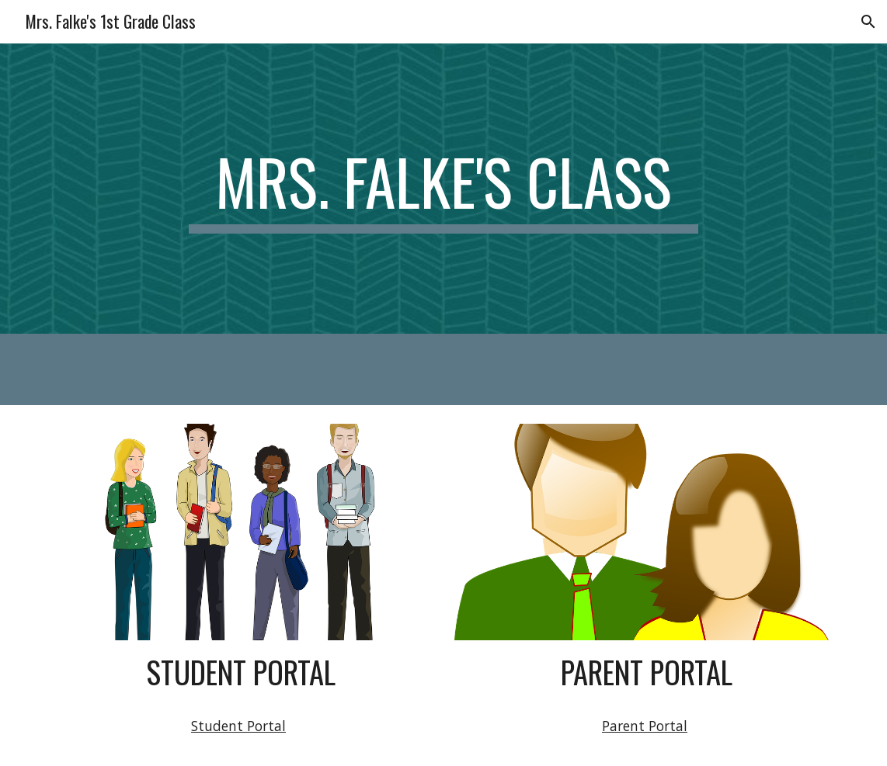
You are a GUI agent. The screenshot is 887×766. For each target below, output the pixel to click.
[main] (443, 188)
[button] (868, 21)
